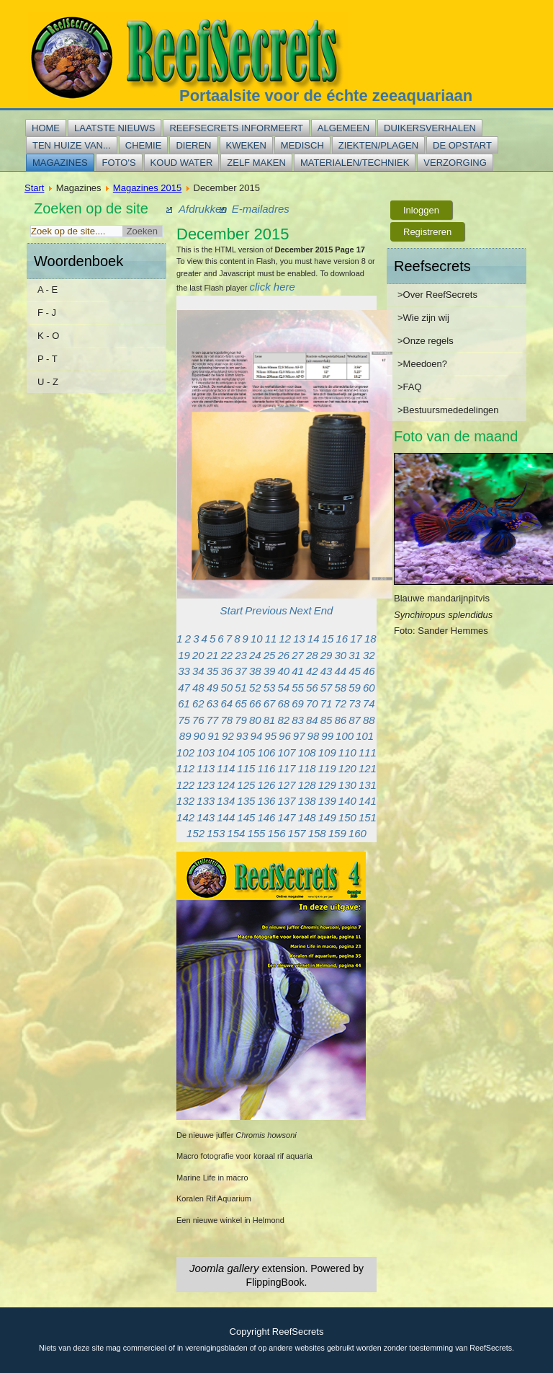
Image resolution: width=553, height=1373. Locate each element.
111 (368, 752)
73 (355, 703)
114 (226, 768)
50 (227, 687)
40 (284, 671)
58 (341, 687)
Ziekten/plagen (378, 145)
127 (287, 785)
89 (185, 736)
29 (326, 655)
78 (227, 720)
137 (287, 801)
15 (328, 638)
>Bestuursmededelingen (448, 410)
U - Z (47, 381)
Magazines (60, 162)
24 (255, 655)
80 (255, 720)
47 (184, 687)
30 (341, 655)
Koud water (181, 162)
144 (226, 817)
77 (213, 720)
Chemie (143, 145)
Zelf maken (256, 162)
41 (298, 671)
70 (312, 703)
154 (236, 833)
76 (198, 720)
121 (368, 768)
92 (228, 736)
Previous (266, 610)
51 (241, 687)
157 (297, 833)
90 (200, 736)
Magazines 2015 (147, 187)
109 (327, 752)
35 (213, 671)
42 (312, 671)
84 (312, 720)
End (323, 610)
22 (227, 655)
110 (347, 752)
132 (185, 801)
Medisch (302, 145)
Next (300, 610)
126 (266, 785)
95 (270, 736)
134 (226, 801)
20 (198, 655)
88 (369, 720)
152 (195, 833)
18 (370, 638)
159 (337, 833)
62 (198, 703)
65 (241, 703)
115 (246, 768)
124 (226, 785)
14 (313, 638)
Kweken (246, 145)
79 (241, 720)
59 (355, 687)
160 (358, 833)
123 (206, 785)
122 (185, 785)
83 (298, 720)
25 (270, 655)
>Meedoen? (422, 363)
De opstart (462, 145)
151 (368, 817)
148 (307, 817)
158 (317, 833)
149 (327, 817)
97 (299, 736)
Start (34, 187)
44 (341, 671)
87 (355, 720)
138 (307, 801)
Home (46, 128)
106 (266, 752)
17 (356, 638)
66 (255, 703)
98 (313, 736)
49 (213, 687)
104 (226, 752)
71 (326, 703)
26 (284, 655)
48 (198, 687)
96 (285, 736)
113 (206, 768)
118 (307, 768)
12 (285, 638)
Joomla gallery (224, 1268)
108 (307, 752)
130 (347, 785)
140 (347, 801)
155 (256, 833)
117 (287, 768)
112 (185, 768)
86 (341, 720)
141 (368, 801)
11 (271, 638)
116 (266, 768)
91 (213, 736)
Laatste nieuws (114, 128)
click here (272, 287)
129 (327, 785)
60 (369, 687)
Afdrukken (203, 209)
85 (326, 720)
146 (266, 817)
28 (312, 655)
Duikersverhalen (430, 128)
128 (307, 785)
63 (213, 703)
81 (270, 720)
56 (312, 687)
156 (276, 833)
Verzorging (454, 162)
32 (369, 655)
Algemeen (343, 128)
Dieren (193, 145)
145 (246, 817)
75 (184, 720)
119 (327, 768)
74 (369, 703)
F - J (46, 312)
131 (368, 785)
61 (184, 703)
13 (299, 638)
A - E (47, 289)
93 (242, 736)
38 (255, 671)
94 (257, 736)
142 (185, 817)
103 (206, 752)
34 (198, 671)
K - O (48, 335)
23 (241, 655)
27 (298, 655)
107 (287, 752)
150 (347, 817)
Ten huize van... (71, 145)
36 (227, 671)
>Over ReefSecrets (437, 294)
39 (270, 671)
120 (347, 768)
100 (345, 736)
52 (255, 687)
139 (327, 801)
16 (342, 638)
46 (369, 671)
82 (284, 720)
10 (257, 638)
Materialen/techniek (354, 162)
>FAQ (409, 386)
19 (184, 655)
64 (227, 703)
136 (266, 801)
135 (246, 801)
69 (298, 703)
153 (216, 833)
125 (246, 785)
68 (284, 703)
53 (270, 687)
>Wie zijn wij (423, 317)
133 (206, 801)
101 (365, 736)
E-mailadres (260, 209)
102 (185, 752)
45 (355, 671)
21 (213, 655)
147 (287, 817)
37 (241, 671)
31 (355, 655)
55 (298, 687)
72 (341, 703)
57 (326, 687)
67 (270, 703)
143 (206, 817)
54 (284, 687)
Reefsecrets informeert (235, 128)
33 (184, 671)
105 (246, 752)
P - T (47, 358)
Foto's (119, 162)
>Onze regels (425, 340)
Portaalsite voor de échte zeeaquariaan (325, 96)
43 (326, 671)
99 (327, 736)
